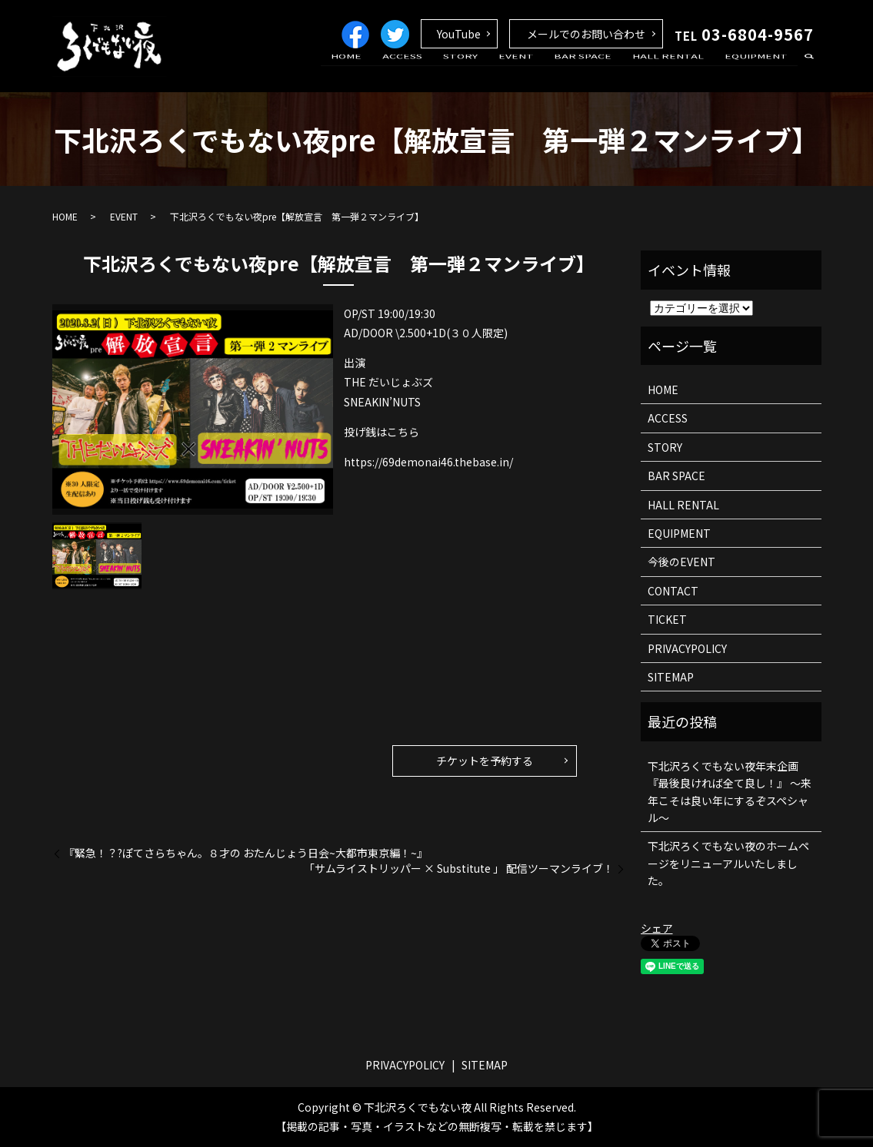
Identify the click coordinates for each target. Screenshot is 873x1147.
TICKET (667, 619)
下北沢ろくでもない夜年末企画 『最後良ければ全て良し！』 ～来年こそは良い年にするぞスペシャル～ (729, 791)
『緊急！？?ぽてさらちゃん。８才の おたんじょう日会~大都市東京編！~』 (246, 853)
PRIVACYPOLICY (687, 648)
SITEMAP (671, 677)
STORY (495, 71)
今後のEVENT (681, 561)
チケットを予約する (484, 760)
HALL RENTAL (679, 71)
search (809, 72)
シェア (657, 928)
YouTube (459, 33)
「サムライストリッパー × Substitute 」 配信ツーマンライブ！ (459, 868)
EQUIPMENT (759, 71)
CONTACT (673, 590)
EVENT (543, 71)
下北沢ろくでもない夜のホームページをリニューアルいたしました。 (728, 863)
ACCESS (445, 71)
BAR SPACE (602, 71)
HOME (396, 71)
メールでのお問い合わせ (586, 33)
